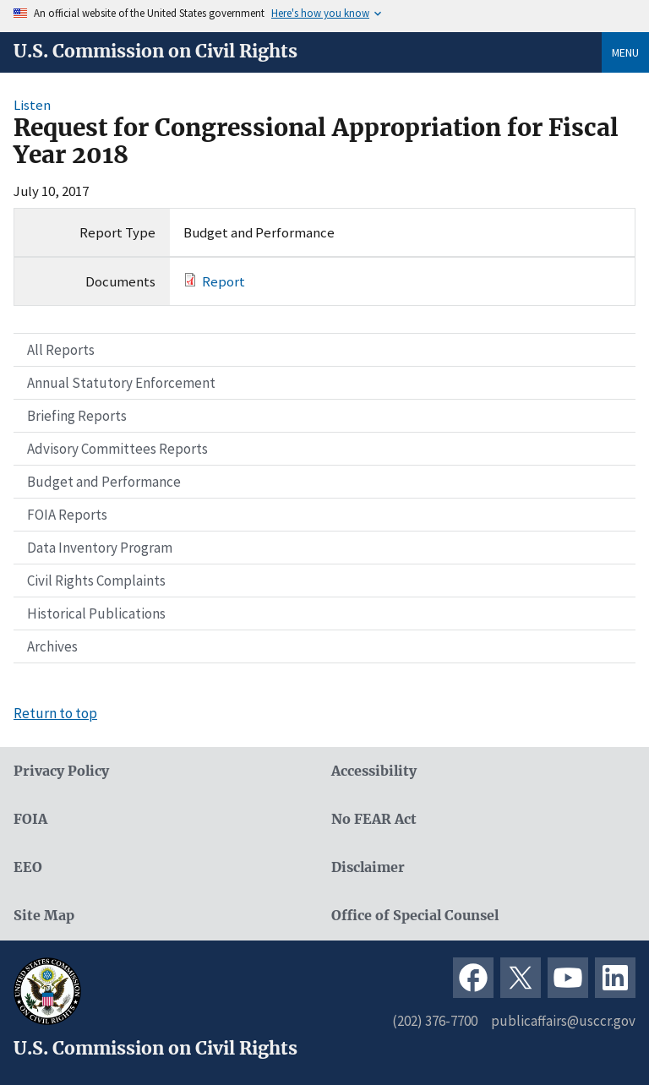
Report (223, 281)
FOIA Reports (67, 514)
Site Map (44, 916)
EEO (28, 867)
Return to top (55, 713)
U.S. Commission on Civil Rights (155, 52)
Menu (625, 52)
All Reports (61, 350)
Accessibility (374, 771)
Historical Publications (96, 613)
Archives (52, 646)
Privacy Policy (61, 771)
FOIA (30, 819)
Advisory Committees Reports (117, 448)
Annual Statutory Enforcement (121, 382)
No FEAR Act (374, 819)
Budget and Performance (104, 481)
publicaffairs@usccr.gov (563, 1020)
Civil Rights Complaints (96, 580)
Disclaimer (368, 867)
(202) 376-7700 (434, 1020)
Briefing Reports (77, 415)
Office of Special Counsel (415, 916)
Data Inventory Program (99, 547)
